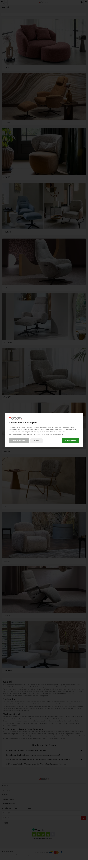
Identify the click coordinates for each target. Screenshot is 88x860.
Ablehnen (36, 441)
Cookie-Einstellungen (19, 441)
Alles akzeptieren (70, 441)
